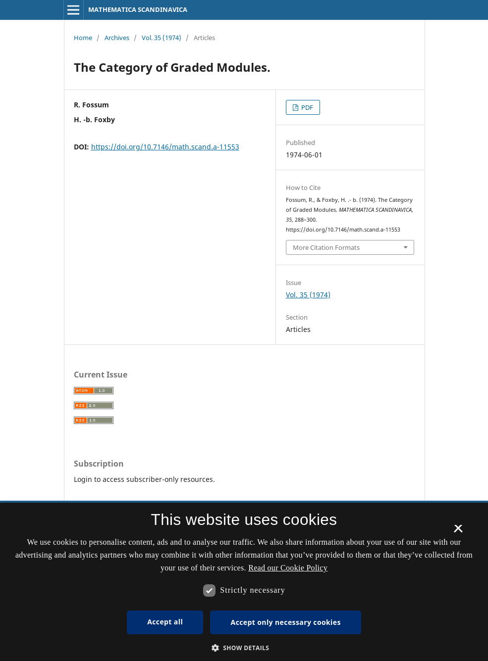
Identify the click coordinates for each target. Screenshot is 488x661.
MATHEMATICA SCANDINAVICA (137, 9)
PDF (306, 107)
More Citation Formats (326, 247)
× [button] (458, 532)
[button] (244, 648)
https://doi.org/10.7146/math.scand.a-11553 (165, 146)
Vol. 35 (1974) (161, 37)
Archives (117, 37)
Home (83, 37)
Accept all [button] (165, 621)
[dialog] (244, 582)
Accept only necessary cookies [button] (286, 622)
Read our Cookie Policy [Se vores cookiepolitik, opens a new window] (287, 568)
